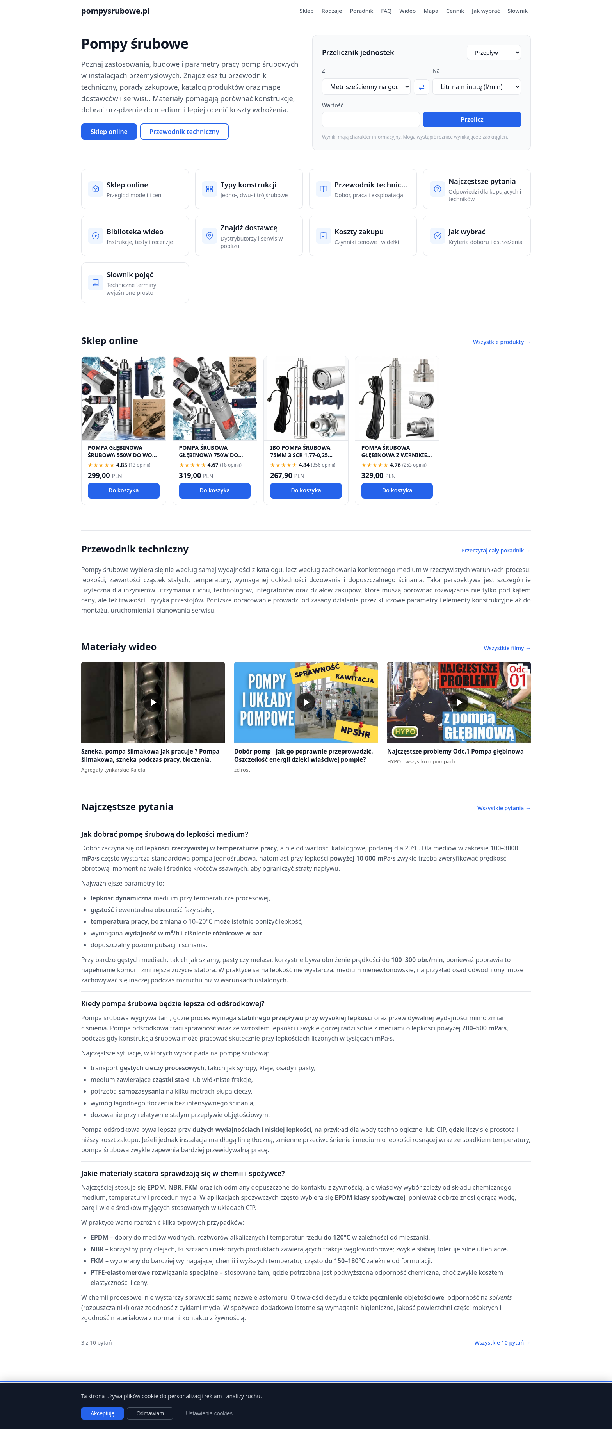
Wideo (407, 10)
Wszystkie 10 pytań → (502, 1342)
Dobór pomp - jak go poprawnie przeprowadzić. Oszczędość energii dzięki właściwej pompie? (303, 755)
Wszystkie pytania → (504, 808)
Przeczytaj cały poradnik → (496, 550)
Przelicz (472, 119)
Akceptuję (102, 1413)
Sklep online (109, 131)
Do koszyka (124, 490)
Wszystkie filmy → (507, 648)
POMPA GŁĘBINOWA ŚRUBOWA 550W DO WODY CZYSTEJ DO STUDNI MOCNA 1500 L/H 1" (124, 459)
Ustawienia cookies (209, 1413)
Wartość (332, 105)
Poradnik (361, 10)
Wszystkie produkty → (502, 342)
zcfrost (242, 769)
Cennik (455, 10)
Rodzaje (332, 10)
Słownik (518, 10)
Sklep (307, 10)
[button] (153, 702)
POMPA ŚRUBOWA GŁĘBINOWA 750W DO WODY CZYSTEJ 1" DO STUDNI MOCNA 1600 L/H (213, 459)
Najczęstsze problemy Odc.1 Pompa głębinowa (455, 751)
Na (436, 70)
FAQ (386, 10)
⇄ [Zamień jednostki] (422, 87)
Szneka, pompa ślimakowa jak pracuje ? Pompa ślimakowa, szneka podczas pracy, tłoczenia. (150, 755)
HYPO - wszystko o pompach (421, 761)
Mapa (430, 10)
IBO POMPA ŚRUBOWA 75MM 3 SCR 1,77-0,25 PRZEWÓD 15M (300, 455)
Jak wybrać (486, 10)
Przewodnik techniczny (184, 131)
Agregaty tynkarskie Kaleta (113, 769)
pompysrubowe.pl (115, 10)
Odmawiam (150, 1413)
